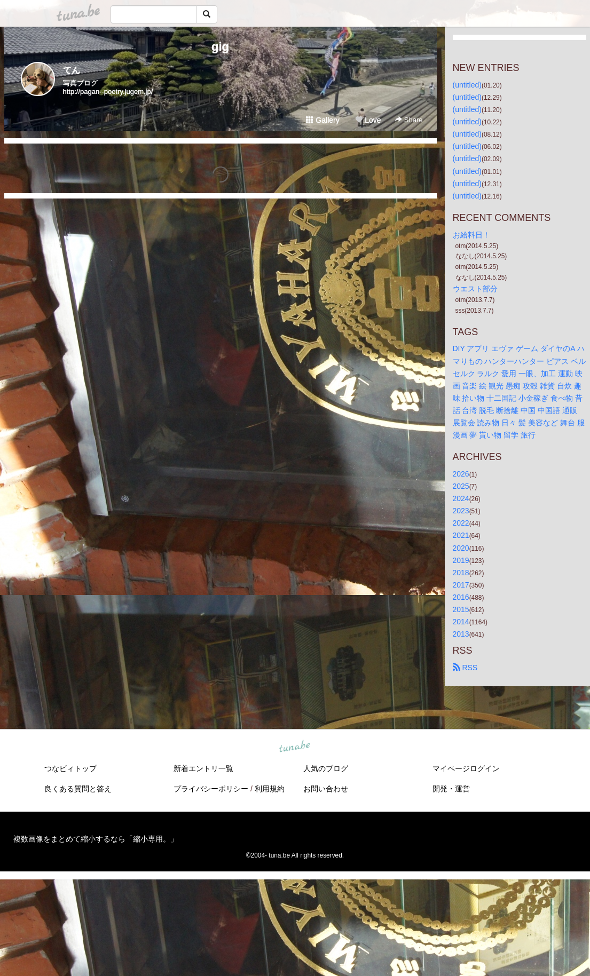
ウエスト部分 (475, 288)
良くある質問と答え (78, 788)
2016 (461, 597)
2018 (461, 572)
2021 (461, 535)
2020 (461, 548)
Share (408, 120)
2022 (461, 523)
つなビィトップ (70, 768)
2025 (461, 486)
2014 (461, 621)
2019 (461, 560)
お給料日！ (471, 235)
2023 (461, 510)
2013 (461, 634)
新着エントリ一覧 (203, 768)
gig (220, 46)
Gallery (322, 120)
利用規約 (270, 788)
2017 (461, 585)
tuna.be (294, 747)
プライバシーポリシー (211, 788)
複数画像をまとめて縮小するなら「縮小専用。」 (95, 839)
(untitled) (467, 85)
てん (71, 70)
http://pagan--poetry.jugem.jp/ (108, 92)
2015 (461, 609)
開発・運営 (451, 788)
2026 (461, 474)
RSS (465, 667)
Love (368, 120)
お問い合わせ (325, 788)
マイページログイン (466, 768)
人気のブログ (325, 768)
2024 (461, 498)
